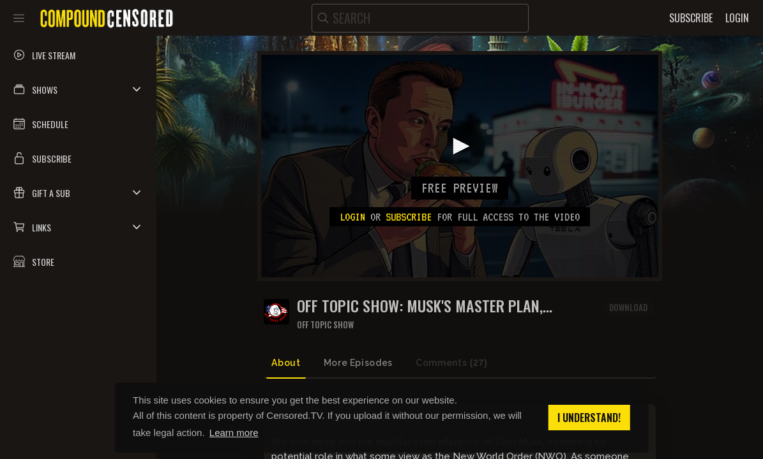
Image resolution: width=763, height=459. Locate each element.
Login (352, 216)
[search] (420, 18)
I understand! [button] (589, 417)
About (285, 363)
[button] (78, 89)
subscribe (409, 216)
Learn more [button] (234, 432)
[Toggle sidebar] (19, 18)
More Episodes (358, 363)
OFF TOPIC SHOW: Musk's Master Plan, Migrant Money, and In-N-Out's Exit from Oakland (431, 305)
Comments (451, 363)
